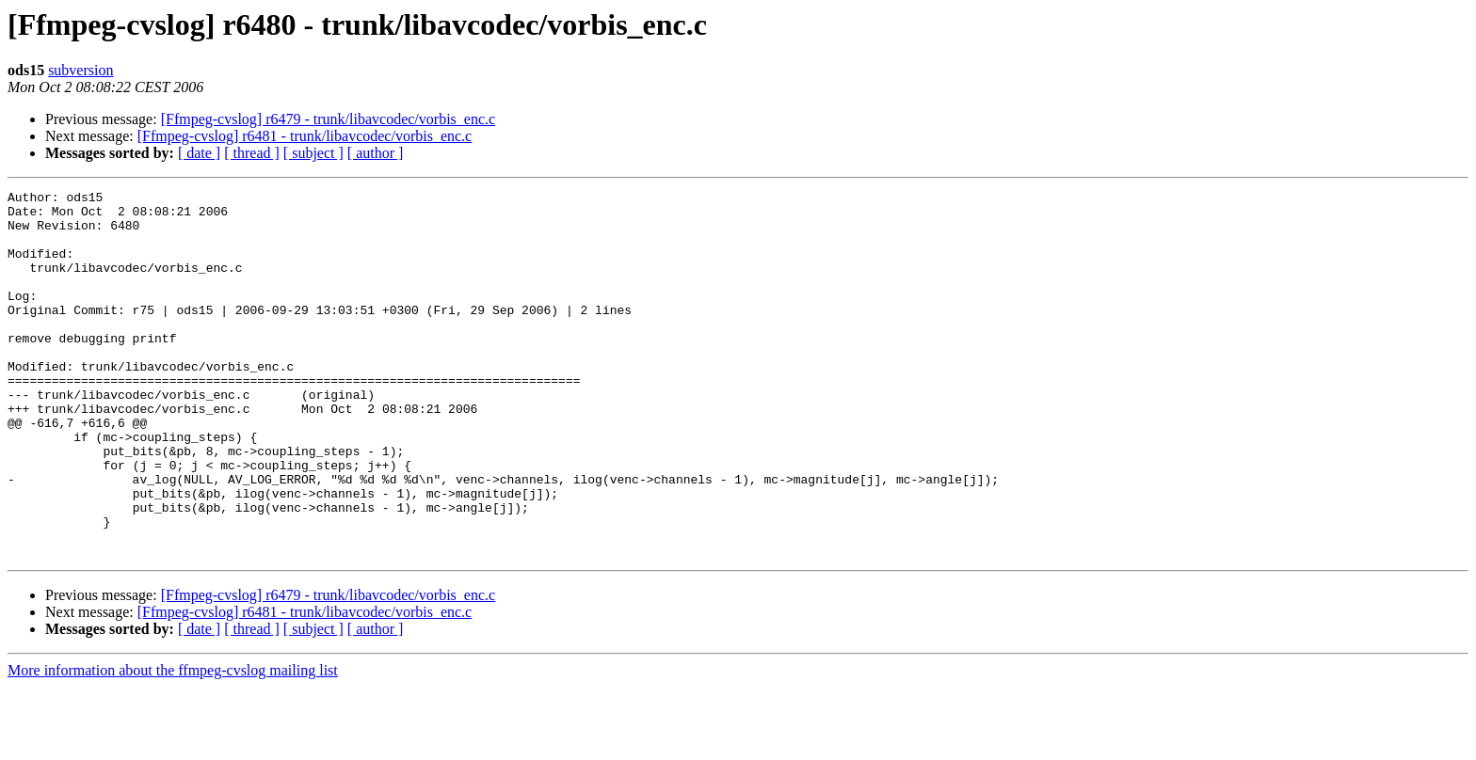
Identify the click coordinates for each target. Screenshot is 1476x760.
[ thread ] (252, 153)
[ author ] (375, 153)
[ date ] (199, 153)
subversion (80, 70)
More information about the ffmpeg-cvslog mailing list (173, 744)
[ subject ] (313, 153)
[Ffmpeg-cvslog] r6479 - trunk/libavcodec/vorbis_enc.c (328, 119)
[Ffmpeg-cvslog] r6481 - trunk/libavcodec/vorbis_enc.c (304, 136)
